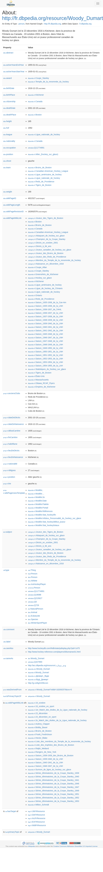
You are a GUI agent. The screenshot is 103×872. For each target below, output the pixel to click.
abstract (8, 53)
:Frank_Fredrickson (40, 734)
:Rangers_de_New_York (42, 752)
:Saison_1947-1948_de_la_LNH (45, 341)
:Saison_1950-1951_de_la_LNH (45, 351)
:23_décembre (38, 713)
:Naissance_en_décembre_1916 (46, 264)
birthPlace (9, 95)
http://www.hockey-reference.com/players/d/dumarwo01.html (54, 652)
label (6, 642)
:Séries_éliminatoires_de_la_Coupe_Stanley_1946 (53, 783)
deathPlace (9, 115)
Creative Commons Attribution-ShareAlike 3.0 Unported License (75, 846)
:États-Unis (36, 376)
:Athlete (32, 581)
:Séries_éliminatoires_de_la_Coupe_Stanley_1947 (53, 787)
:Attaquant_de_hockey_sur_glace (46, 236)
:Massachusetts (38, 380)
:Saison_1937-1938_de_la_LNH (45, 316)
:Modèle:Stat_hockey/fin (42, 515)
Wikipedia (31, 846)
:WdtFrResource (37, 825)
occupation (9, 148)
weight (7, 192)
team (7, 167)
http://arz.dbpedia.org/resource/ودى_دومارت (47, 665)
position (8, 154)
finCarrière (10, 437)
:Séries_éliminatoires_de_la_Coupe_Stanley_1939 (53, 773)
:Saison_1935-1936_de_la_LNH (45, 306)
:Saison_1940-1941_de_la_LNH (45, 327)
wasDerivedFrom (12, 689)
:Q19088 (34, 595)
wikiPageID (9, 198)
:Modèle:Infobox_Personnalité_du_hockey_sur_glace (54, 518)
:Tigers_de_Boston (39, 185)
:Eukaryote (34, 616)
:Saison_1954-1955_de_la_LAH (45, 366)
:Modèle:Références (40, 511)
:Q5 (32, 602)
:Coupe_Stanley (38, 78)
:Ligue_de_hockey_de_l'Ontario (45, 288)
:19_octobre (36, 703)
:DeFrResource (36, 815)
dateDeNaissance (13, 424)
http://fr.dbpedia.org (52, 24)
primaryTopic (12, 832)
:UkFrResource (36, 811)
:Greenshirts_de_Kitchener (43, 274)
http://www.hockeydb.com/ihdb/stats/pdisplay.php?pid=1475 (54, 648)
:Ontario (35, 295)
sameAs (8, 658)
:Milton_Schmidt (38, 805)
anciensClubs (11, 393)
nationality (9, 141)
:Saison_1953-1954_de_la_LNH (45, 362)
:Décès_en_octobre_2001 (43, 243)
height (7, 121)
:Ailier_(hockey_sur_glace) (43, 154)
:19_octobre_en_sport (41, 706)
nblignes (9, 470)
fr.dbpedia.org (85, 24)
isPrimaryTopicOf (12, 696)
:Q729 (33, 605)
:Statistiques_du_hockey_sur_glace (47, 369)
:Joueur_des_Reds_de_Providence (47, 257)
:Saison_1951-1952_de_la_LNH (45, 355)
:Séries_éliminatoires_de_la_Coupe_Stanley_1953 (53, 801)
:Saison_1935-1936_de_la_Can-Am (47, 302)
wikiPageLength (11, 205)
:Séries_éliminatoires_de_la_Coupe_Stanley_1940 (53, 776)
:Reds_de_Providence (41, 181)
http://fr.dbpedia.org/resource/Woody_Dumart (52, 18)
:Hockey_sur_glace (40, 278)
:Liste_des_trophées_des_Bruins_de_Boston (51, 745)
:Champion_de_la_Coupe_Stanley (46, 239)
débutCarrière (11, 431)
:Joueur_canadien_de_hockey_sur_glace (49, 250)
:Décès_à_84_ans (39, 246)
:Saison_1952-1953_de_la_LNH (45, 359)
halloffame (10, 444)
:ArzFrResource (36, 818)
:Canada (35, 101)
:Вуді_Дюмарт (38, 679)
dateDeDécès (11, 417)
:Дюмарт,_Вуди (38, 676)
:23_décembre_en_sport (42, 717)
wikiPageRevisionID (13, 211)
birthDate (8, 88)
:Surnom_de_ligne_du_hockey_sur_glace (49, 769)
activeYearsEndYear (13, 65)
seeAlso (8, 648)
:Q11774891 (36, 148)
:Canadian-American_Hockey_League (48, 171)
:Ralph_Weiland (38, 748)
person (21, 24)
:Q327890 (35, 662)
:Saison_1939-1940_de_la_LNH (45, 323)
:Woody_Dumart (36, 658)
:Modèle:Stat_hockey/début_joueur (46, 522)
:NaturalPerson (35, 609)
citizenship (9, 101)
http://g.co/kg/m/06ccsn (38, 683)
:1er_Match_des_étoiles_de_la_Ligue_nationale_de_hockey (57, 710)
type (6, 570)
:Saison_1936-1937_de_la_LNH (45, 313)
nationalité (10, 464)
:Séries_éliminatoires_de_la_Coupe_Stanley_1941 (53, 780)
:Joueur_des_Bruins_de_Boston (45, 253)
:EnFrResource (36, 822)
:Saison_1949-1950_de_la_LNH (45, 348)
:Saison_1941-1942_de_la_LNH (45, 330)
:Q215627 (35, 598)
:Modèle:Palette (38, 504)
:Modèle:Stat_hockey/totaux (43, 525)
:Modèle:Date (37, 501)
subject (7, 532)
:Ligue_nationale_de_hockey (44, 134)
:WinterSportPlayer (37, 623)
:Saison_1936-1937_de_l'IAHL (45, 309)
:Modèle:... (36, 494)
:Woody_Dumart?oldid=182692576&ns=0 (50, 689)
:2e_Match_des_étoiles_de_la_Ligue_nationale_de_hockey (57, 720)
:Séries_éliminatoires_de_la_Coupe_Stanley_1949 (53, 791)
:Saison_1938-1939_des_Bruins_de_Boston (50, 755)
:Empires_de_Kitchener (41, 387)
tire (7, 483)
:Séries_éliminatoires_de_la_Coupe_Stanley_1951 (53, 794)
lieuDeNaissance (13, 457)
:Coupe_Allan (37, 267)
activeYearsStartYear (14, 71)
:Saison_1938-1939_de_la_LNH (45, 320)
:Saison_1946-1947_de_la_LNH (45, 337)
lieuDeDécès (11, 450)
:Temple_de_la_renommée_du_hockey (48, 82)
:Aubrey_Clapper (39, 724)
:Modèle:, (35, 490)
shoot (7, 161)
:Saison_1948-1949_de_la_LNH (45, 344)
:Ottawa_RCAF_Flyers (41, 383)
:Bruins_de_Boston (40, 167)
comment (8, 629)
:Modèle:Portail (38, 508)
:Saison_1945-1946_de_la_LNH (45, 334)
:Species (33, 619)
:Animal (32, 612)
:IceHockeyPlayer (37, 584)
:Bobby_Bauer (37, 727)
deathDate (9, 108)
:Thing (32, 570)
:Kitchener (36, 95)
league (7, 134)
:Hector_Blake (37, 738)
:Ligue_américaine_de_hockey (45, 174)
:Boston (35, 115)
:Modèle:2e (36, 497)
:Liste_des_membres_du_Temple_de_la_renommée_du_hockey (59, 741)
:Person (32, 574)
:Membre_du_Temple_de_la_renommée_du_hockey (54, 260)
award (7, 78)
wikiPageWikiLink (12, 218)
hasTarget (10, 811)
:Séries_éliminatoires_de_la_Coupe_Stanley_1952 (53, 798)
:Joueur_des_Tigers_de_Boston (45, 218)
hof (6, 128)
